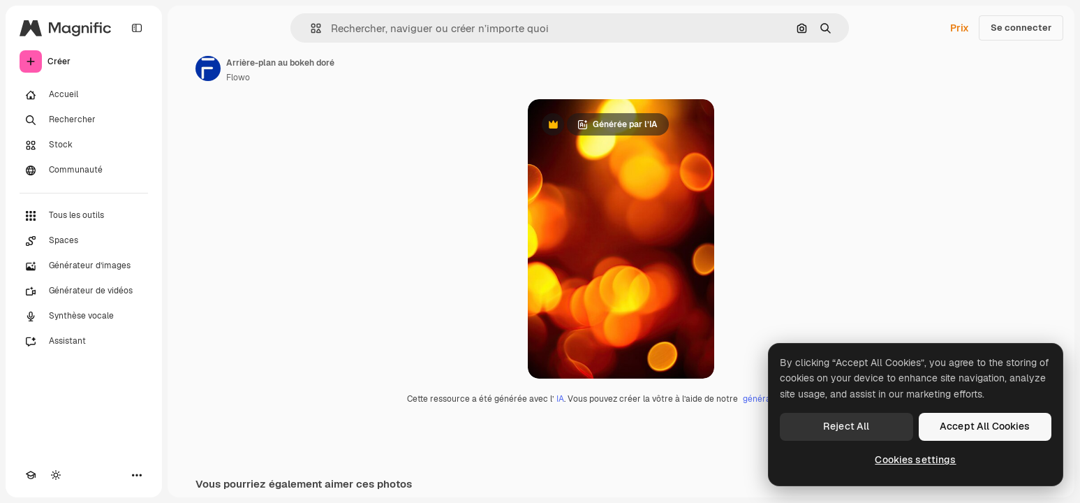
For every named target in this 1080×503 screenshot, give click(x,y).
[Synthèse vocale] (84, 316)
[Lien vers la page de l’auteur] (208, 68)
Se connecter (1021, 28)
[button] (310, 28)
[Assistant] (84, 341)
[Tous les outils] (84, 216)
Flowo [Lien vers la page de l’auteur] (238, 77)
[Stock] (84, 145)
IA (560, 398)
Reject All (846, 426)
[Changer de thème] (56, 475)
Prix (959, 28)
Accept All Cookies (985, 426)
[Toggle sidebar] (137, 28)
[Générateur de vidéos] (84, 291)
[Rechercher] (84, 120)
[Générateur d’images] (84, 266)
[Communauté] (84, 170)
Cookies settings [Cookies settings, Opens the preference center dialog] (915, 459)
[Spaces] (84, 241)
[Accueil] (84, 95)
